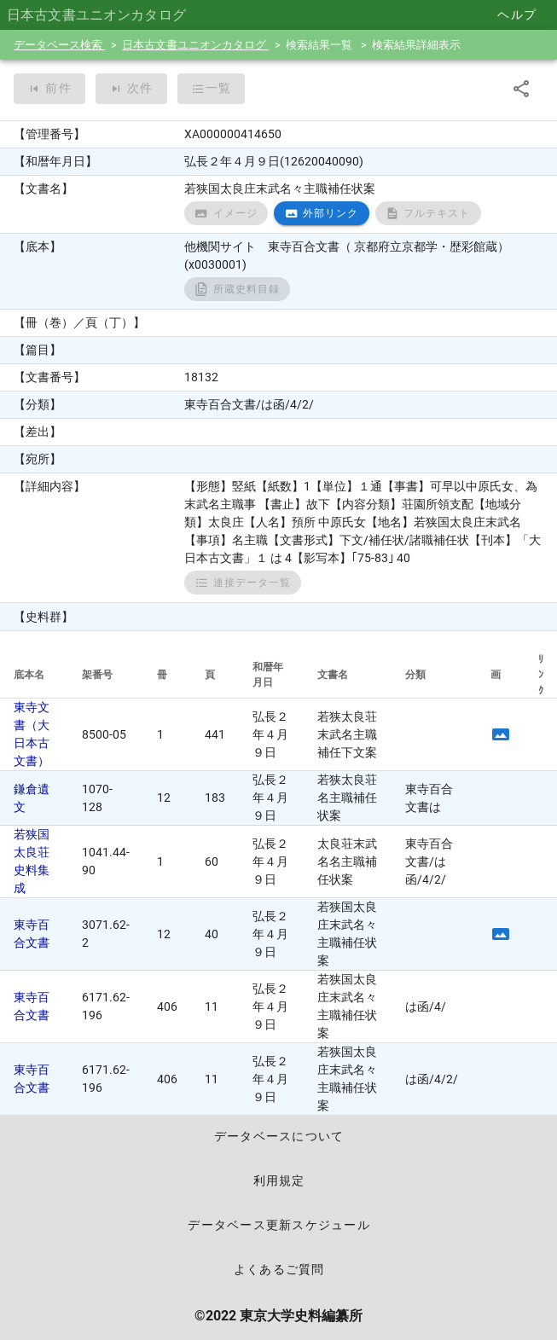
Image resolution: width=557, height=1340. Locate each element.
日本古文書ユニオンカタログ (195, 44)
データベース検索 (59, 44)
